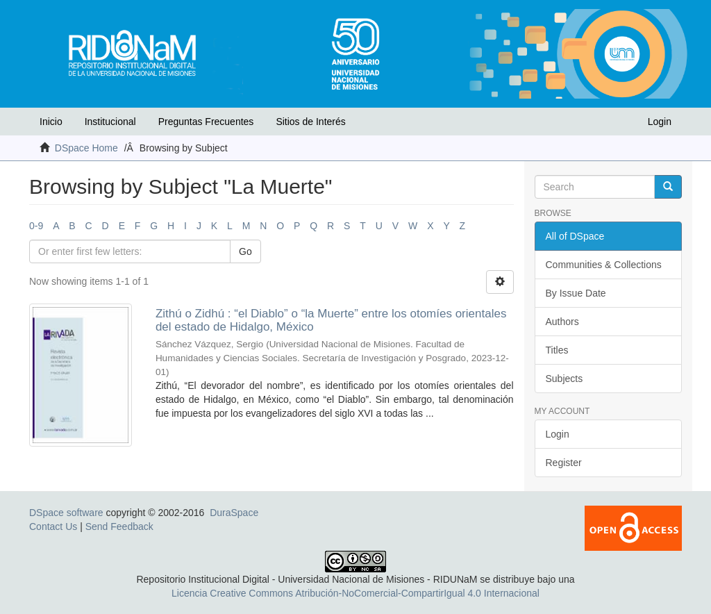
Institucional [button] (110, 121)
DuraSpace (234, 512)
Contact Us (53, 526)
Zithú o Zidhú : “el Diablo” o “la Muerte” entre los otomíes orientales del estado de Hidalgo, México (331, 320)
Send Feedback (119, 526)
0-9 (36, 225)
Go (245, 251)
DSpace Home (86, 148)
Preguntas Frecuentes (206, 121)
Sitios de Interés (310, 121)
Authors (562, 321)
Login (557, 434)
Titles (557, 350)
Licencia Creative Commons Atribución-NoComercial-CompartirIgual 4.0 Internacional (355, 593)
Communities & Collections (604, 264)
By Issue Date (576, 293)
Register (564, 462)
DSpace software (66, 512)
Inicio (51, 121)
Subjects (564, 378)
